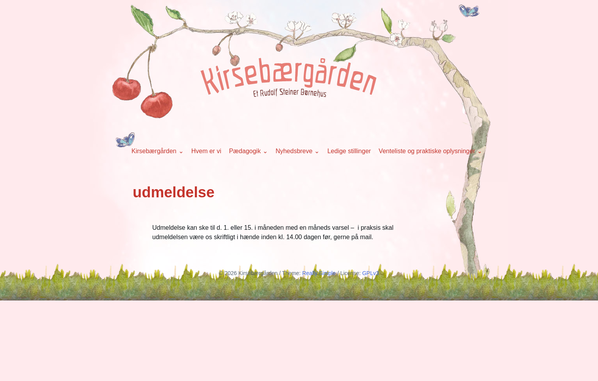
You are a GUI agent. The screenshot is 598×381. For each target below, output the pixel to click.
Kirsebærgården (154, 151)
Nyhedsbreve (294, 151)
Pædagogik (245, 151)
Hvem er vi (206, 151)
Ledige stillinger (349, 151)
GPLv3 (370, 273)
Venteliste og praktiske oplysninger (427, 151)
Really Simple (319, 273)
